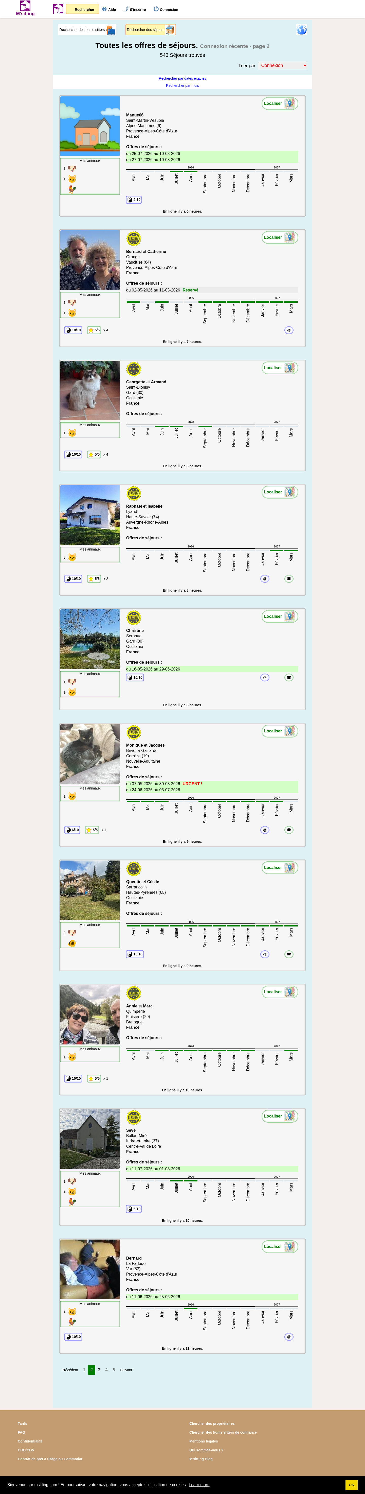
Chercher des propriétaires (212, 1423)
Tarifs (22, 1423)
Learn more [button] (199, 1485)
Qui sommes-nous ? (206, 1450)
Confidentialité (30, 1441)
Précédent (70, 1370)
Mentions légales (203, 1441)
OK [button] (351, 1485)
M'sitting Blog (201, 1459)
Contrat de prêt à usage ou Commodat (50, 1459)
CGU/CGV (26, 1450)
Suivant (126, 1370)
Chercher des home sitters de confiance (223, 1432)
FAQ (21, 1432)
